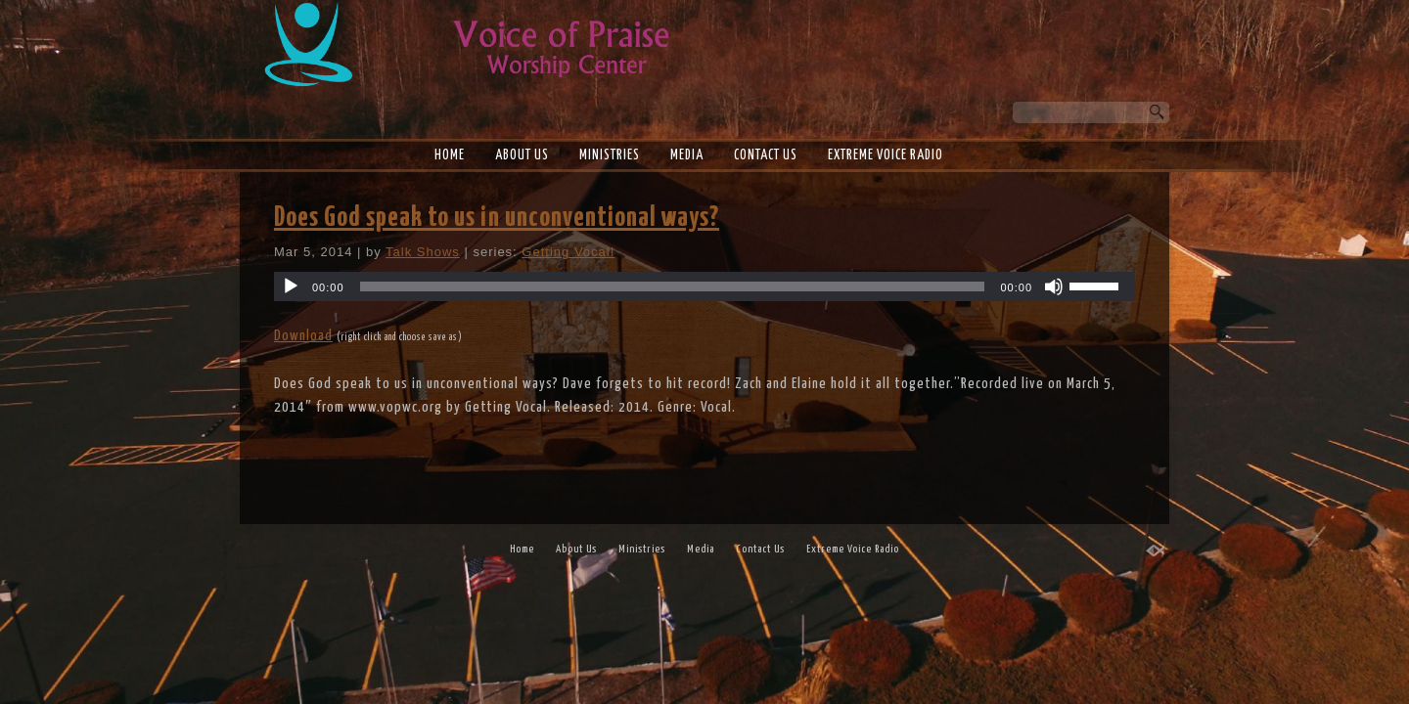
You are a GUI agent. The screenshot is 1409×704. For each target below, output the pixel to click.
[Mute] (1054, 286)
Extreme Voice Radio (885, 155)
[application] (704, 286)
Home (449, 155)
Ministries (609, 155)
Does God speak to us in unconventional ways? (496, 218)
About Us (522, 155)
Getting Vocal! (568, 251)
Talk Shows (423, 251)
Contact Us (765, 155)
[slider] (672, 286)
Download (303, 336)
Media (687, 155)
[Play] (290, 286)
